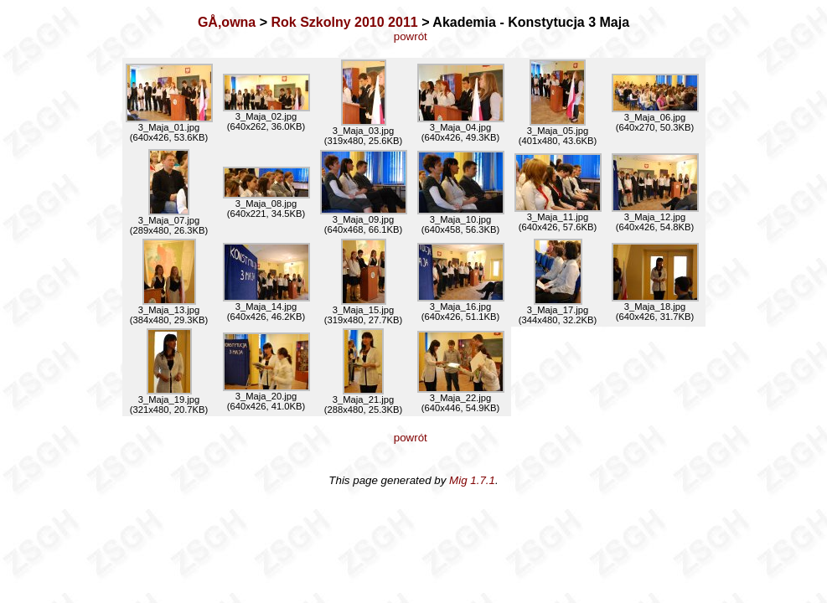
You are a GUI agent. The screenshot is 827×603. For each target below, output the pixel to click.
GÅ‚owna (227, 22)
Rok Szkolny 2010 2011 (344, 22)
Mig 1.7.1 (472, 480)
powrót (413, 36)
